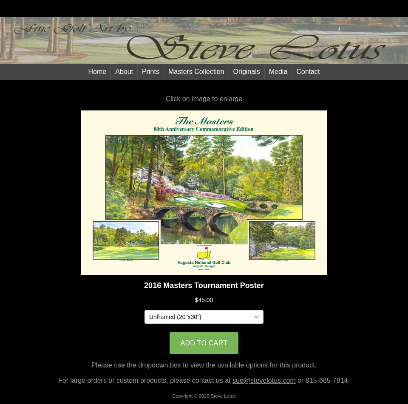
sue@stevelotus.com (264, 380)
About (124, 71)
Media (278, 71)
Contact (308, 71)
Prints (150, 71)
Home (97, 71)
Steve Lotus (223, 395)
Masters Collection (196, 71)
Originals (246, 71)
